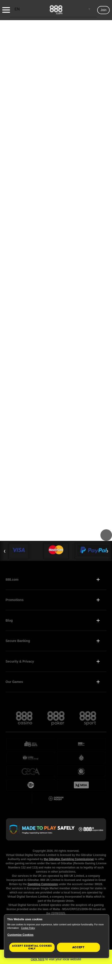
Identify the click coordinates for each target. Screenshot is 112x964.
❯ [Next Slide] (107, 551)
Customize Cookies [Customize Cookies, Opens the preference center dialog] (20, 934)
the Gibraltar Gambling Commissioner (69, 859)
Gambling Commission (43, 884)
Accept (78, 947)
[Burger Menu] (6, 10)
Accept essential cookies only (32, 947)
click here (37, 959)
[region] (56, 936)
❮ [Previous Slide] (4, 551)
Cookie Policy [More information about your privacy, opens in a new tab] (28, 928)
